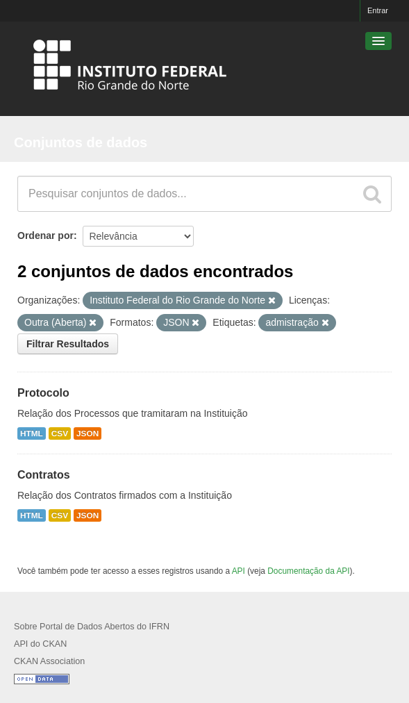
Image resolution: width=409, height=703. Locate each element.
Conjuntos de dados (80, 142)
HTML (31, 433)
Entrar (377, 10)
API (238, 571)
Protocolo (43, 393)
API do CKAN (40, 644)
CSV (59, 433)
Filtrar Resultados (67, 343)
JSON (87, 433)
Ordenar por (45, 235)
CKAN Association (49, 661)
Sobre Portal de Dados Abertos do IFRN (91, 626)
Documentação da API (308, 571)
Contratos (43, 475)
